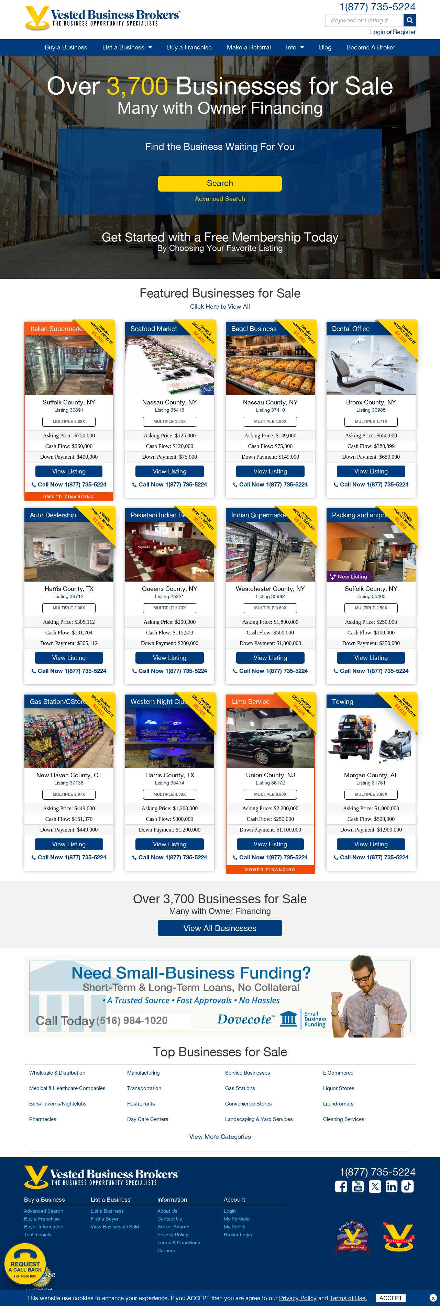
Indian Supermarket (259, 515)
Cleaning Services (343, 1119)
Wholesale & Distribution (57, 1073)
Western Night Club (159, 701)
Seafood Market (154, 328)
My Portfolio (237, 1219)
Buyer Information (43, 1226)
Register (404, 31)
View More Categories (220, 1136)
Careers (166, 1250)
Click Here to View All (220, 306)
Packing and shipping (363, 515)
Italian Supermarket (59, 328)
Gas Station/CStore (58, 701)
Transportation (144, 1088)
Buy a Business (66, 47)
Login (377, 31)
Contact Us (169, 1219)
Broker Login (238, 1234)
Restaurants (141, 1104)
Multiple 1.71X (371, 421)
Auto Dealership (53, 515)
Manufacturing (143, 1073)
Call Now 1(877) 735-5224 (69, 484)
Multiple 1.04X (170, 421)
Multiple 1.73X (170, 608)
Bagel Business (254, 328)
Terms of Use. (348, 1298)
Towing (342, 701)
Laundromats (338, 1104)
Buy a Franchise (189, 47)
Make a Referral (249, 47)
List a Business (123, 47)
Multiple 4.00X (170, 794)
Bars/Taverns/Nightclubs (58, 1104)
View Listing (69, 471)
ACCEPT (391, 1298)
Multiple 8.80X (270, 794)
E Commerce (338, 1073)
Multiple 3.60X (270, 608)
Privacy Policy (172, 1234)
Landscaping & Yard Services (259, 1119)
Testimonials (37, 1234)
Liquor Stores (338, 1088)
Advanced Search (220, 198)
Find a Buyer (105, 1219)
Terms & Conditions (178, 1242)
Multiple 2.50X (371, 608)
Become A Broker (370, 47)
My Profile (234, 1226)
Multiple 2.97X (69, 794)
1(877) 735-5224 (377, 6)
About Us (167, 1211)
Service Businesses (247, 1073)
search (220, 183)
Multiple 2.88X (69, 421)
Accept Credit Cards (40, 1289)
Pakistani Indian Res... (163, 515)
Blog (325, 47)
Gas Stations (240, 1088)
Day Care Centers (147, 1119)
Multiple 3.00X (69, 608)
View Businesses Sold (115, 1226)
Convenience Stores (248, 1104)
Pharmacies (42, 1119)
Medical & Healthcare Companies (67, 1088)
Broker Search (173, 1226)
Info (291, 47)
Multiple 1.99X (270, 421)
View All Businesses (220, 928)
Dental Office (351, 328)
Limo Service (251, 701)
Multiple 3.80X (371, 794)
